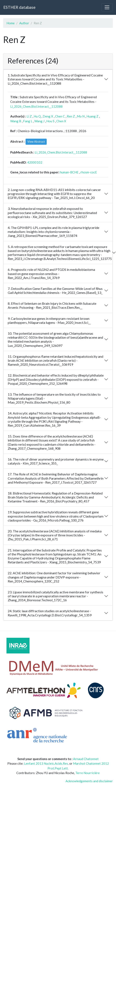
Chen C (60, 116)
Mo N (81, 116)
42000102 (34, 162)
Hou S (50, 121)
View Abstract (36, 141)
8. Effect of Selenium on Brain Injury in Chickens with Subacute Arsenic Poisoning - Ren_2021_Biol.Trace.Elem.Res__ (52, 305)
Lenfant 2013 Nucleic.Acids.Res (46, 763)
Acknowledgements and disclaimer (89, 781)
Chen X (61, 121)
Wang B (15, 121)
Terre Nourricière (87, 773)
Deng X (48, 116)
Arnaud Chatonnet (86, 759)
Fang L (27, 121)
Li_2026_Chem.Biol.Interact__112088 (36, 106)
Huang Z (92, 116)
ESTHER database (19, 7)
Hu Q (37, 116)
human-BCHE (69, 172)
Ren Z (71, 116)
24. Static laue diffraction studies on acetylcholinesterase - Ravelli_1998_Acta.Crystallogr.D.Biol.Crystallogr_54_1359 (50, 613)
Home (10, 23)
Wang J (39, 121)
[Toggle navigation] (107, 7)
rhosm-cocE (88, 172)
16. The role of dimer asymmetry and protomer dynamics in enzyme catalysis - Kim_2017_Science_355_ (56, 461)
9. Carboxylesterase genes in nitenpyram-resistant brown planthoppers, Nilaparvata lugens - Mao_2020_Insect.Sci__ (49, 320)
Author (24, 23)
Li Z (29, 116)
